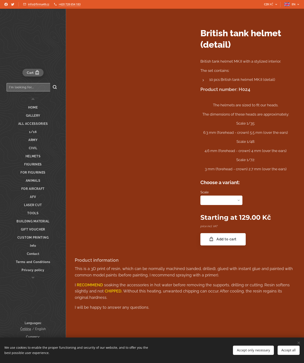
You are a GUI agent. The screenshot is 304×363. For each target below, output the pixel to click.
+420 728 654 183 (70, 4)
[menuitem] (33, 107)
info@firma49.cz (38, 4)
